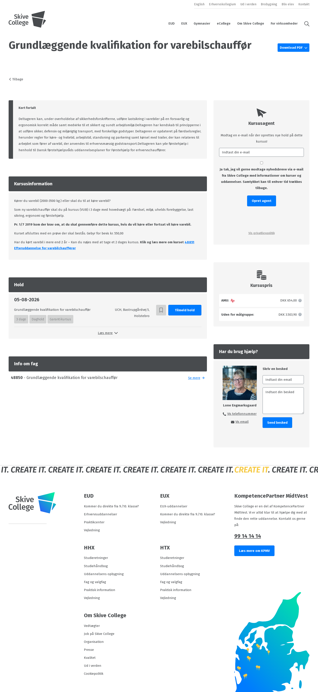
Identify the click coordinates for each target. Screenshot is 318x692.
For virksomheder (284, 23)
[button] (305, 23)
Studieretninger (96, 558)
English (199, 4)
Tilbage (17, 79)
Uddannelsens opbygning (104, 574)
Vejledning (92, 530)
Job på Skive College (99, 634)
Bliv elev (288, 4)
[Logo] (27, 19)
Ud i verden (248, 4)
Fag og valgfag (95, 582)
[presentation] (261, 218)
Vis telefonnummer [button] (242, 414)
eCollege (224, 23)
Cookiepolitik (93, 674)
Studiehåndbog (96, 566)
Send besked (277, 423)
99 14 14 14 (247, 536)
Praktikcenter (94, 522)
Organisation (94, 642)
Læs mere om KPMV (254, 551)
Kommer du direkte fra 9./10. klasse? (111, 506)
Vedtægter (92, 626)
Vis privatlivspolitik (261, 233)
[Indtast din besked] (283, 400)
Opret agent (261, 201)
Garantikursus (60, 319)
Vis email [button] (242, 422)
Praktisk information (99, 590)
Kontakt (303, 4)
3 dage (21, 319)
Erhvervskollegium (222, 4)
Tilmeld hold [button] (185, 310)
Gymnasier (202, 23)
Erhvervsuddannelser (100, 514)
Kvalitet (90, 658)
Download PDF (291, 48)
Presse (89, 650)
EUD (171, 23)
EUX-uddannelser (173, 506)
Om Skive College (250, 23)
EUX (184, 23)
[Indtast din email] (283, 379)
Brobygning (269, 4)
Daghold (38, 319)
